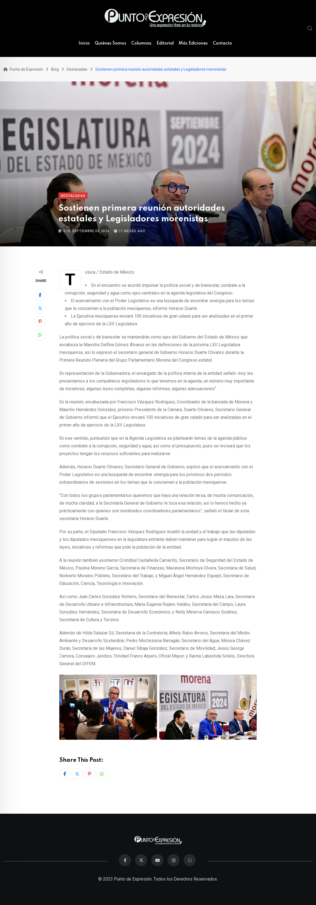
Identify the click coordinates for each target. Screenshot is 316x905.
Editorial (165, 43)
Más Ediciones (193, 43)
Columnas (141, 43)
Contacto (222, 43)
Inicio (84, 43)
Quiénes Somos (110, 43)
